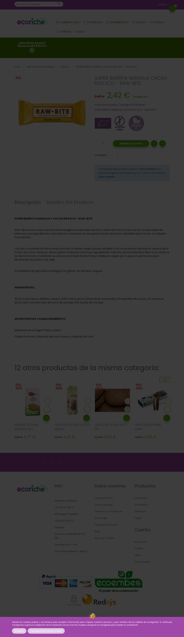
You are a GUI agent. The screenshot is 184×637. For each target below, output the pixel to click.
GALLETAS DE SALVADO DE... (111, 427)
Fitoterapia (141, 498)
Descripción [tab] (28, 202)
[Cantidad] (103, 143)
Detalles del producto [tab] (70, 202)
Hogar (138, 518)
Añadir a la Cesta (131, 143)
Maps (82, 551)
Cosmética (141, 504)
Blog (97, 531)
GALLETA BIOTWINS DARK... (148, 427)
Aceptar (19, 630)
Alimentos (140, 511)
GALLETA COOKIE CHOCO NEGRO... (72, 427)
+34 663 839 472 (64, 520)
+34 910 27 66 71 (64, 507)
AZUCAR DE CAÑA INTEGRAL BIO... (26, 427)
